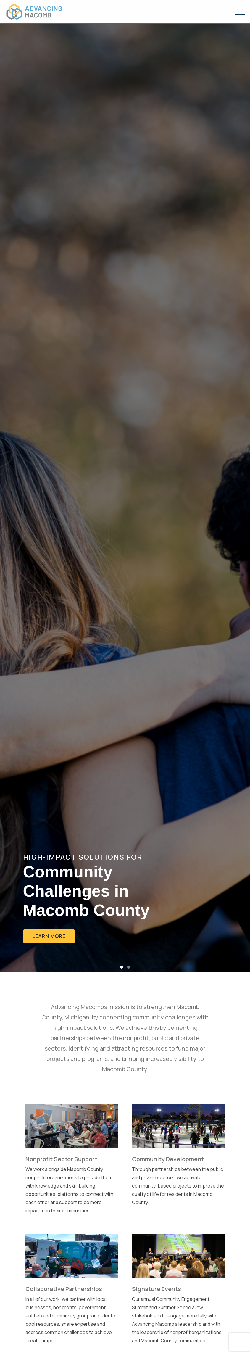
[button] (121, 967)
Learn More (49, 936)
